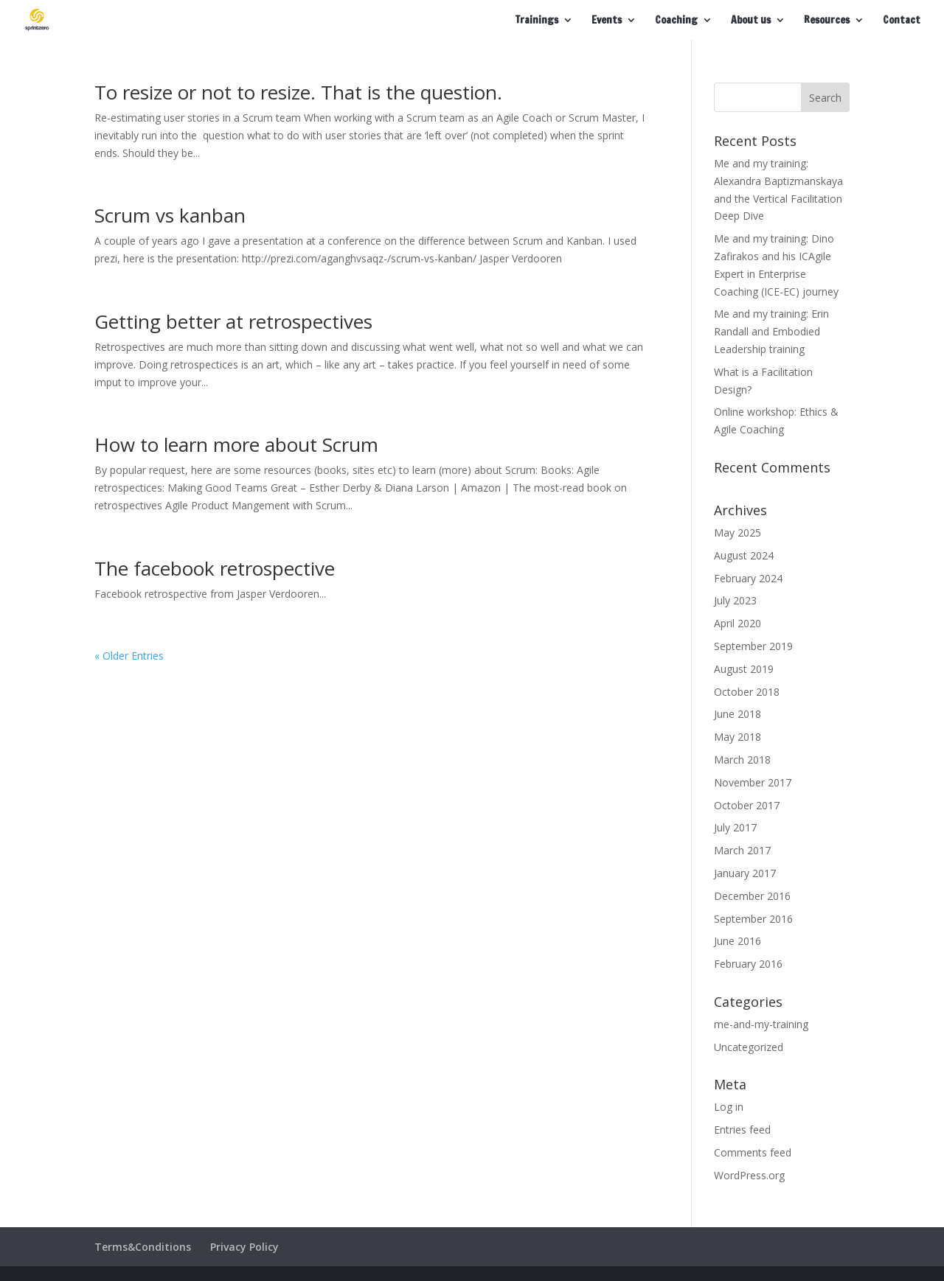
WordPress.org (749, 1175)
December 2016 (752, 896)
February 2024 (748, 578)
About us (751, 21)
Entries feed (742, 1130)
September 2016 (753, 919)
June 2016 (737, 941)
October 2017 (747, 805)
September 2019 (753, 646)
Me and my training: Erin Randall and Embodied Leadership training (771, 331)
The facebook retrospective (214, 568)
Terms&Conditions (142, 1247)
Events (606, 21)
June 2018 (737, 714)
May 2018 (737, 737)
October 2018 (747, 692)
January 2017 (745, 873)
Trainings (537, 21)
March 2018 (742, 760)
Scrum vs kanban (170, 215)
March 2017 (742, 850)
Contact (901, 21)
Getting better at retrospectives (233, 321)
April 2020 (737, 623)
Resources (827, 21)
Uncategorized (748, 1047)
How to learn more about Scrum (236, 444)
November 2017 (752, 782)
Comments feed (752, 1152)
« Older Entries (129, 656)
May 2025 (737, 533)
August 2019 (744, 669)
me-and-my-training (761, 1024)
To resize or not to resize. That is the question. (298, 92)
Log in (728, 1107)
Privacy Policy (244, 1247)
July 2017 (735, 827)
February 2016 (748, 964)
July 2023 (735, 600)
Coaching (676, 21)
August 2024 (744, 555)
